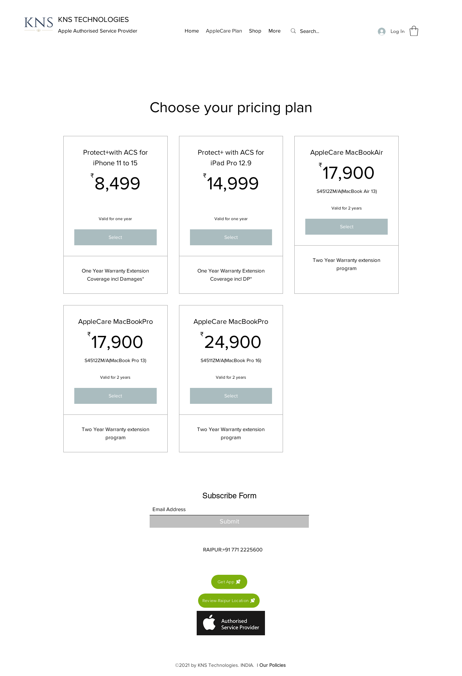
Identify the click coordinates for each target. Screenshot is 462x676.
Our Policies (272, 665)
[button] (414, 31)
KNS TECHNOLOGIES (93, 19)
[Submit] (229, 521)
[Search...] (326, 30)
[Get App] (229, 582)
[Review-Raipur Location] (229, 601)
